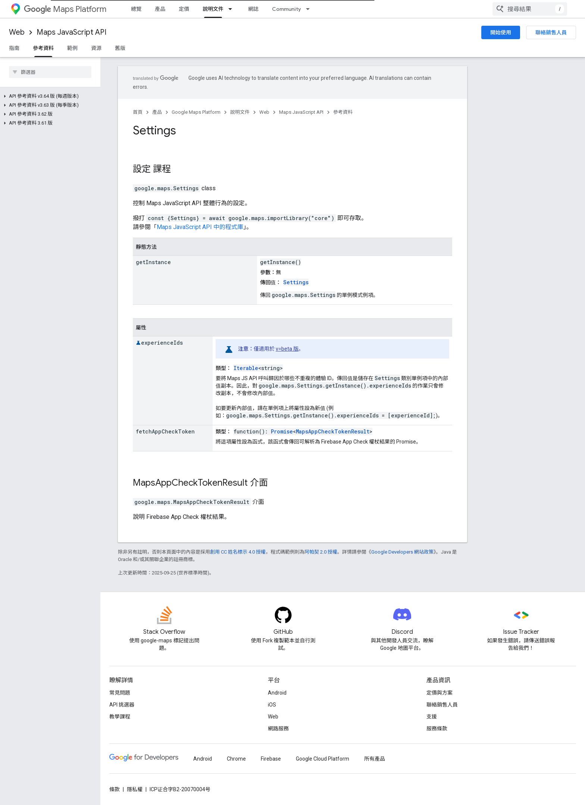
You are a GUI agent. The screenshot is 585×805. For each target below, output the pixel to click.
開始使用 (500, 32)
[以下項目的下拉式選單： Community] (310, 9)
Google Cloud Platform (322, 759)
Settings (296, 282)
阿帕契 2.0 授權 (320, 552)
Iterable (246, 368)
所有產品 (374, 759)
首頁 (138, 112)
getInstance (153, 262)
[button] (48, 96)
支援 (431, 717)
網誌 (253, 9)
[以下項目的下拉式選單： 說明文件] (232, 9)
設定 (142, 169)
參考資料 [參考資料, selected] (43, 48)
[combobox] (529, 9)
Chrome (236, 759)
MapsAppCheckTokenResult (332, 431)
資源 (96, 48)
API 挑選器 (121, 705)
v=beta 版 (287, 349)
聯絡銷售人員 (551, 32)
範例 (72, 48)
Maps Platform (65, 9)
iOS (272, 705)
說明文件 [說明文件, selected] (213, 9)
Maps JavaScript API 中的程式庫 (200, 227)
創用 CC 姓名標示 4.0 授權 (238, 552)
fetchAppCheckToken (165, 431)
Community (286, 9)
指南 (14, 48)
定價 (184, 9)
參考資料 (343, 112)
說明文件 (240, 112)
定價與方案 (439, 693)
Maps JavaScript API (71, 32)
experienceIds (162, 342)
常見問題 (119, 693)
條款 (114, 789)
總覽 (136, 9)
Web (17, 32)
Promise (282, 431)
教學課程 (119, 717)
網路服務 (278, 729)
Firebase (271, 759)
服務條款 (436, 729)
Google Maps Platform (196, 112)
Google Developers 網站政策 (402, 552)
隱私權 (135, 789)
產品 (160, 9)
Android (277, 693)
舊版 (120, 48)
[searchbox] (50, 72)
